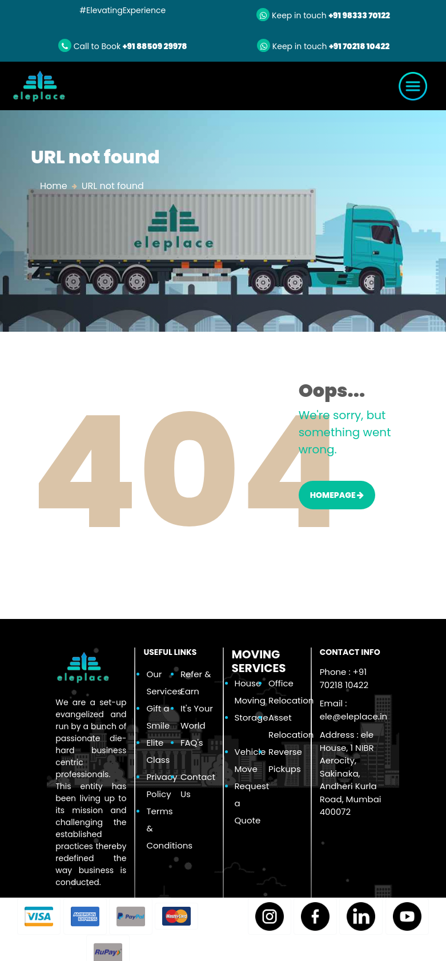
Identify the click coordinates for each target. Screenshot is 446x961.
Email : (354, 709)
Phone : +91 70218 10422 (344, 678)
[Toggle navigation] (413, 86)
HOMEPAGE (337, 495)
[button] (39, 916)
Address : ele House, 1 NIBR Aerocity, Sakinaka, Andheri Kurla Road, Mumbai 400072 (350, 773)
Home (53, 185)
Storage (251, 717)
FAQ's (191, 743)
